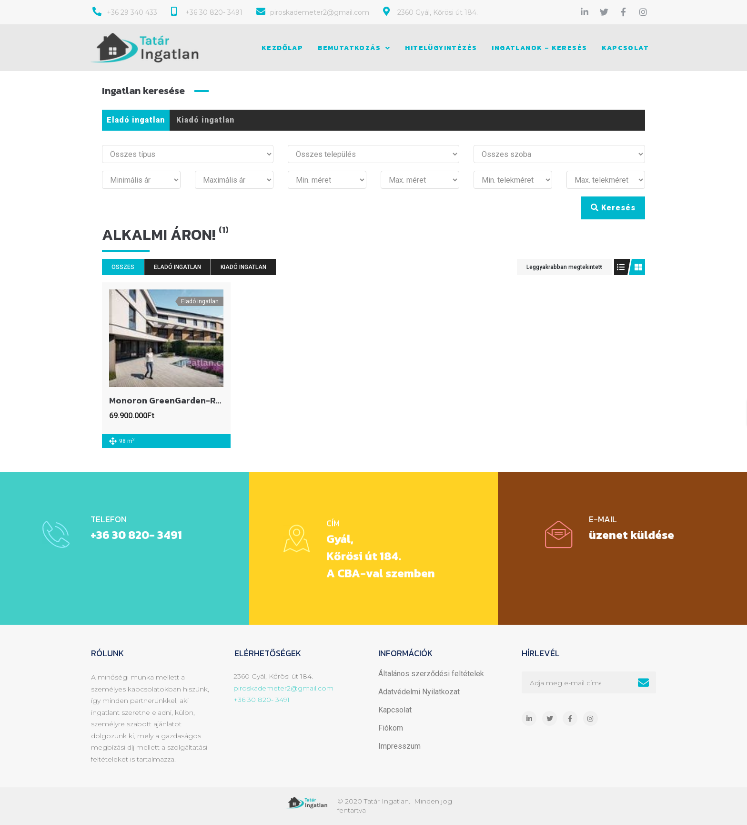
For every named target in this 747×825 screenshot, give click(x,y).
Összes (122, 267)
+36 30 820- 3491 (261, 699)
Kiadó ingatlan (205, 119)
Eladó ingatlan (136, 119)
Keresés (613, 207)
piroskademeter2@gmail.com (283, 688)
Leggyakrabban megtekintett (564, 267)
